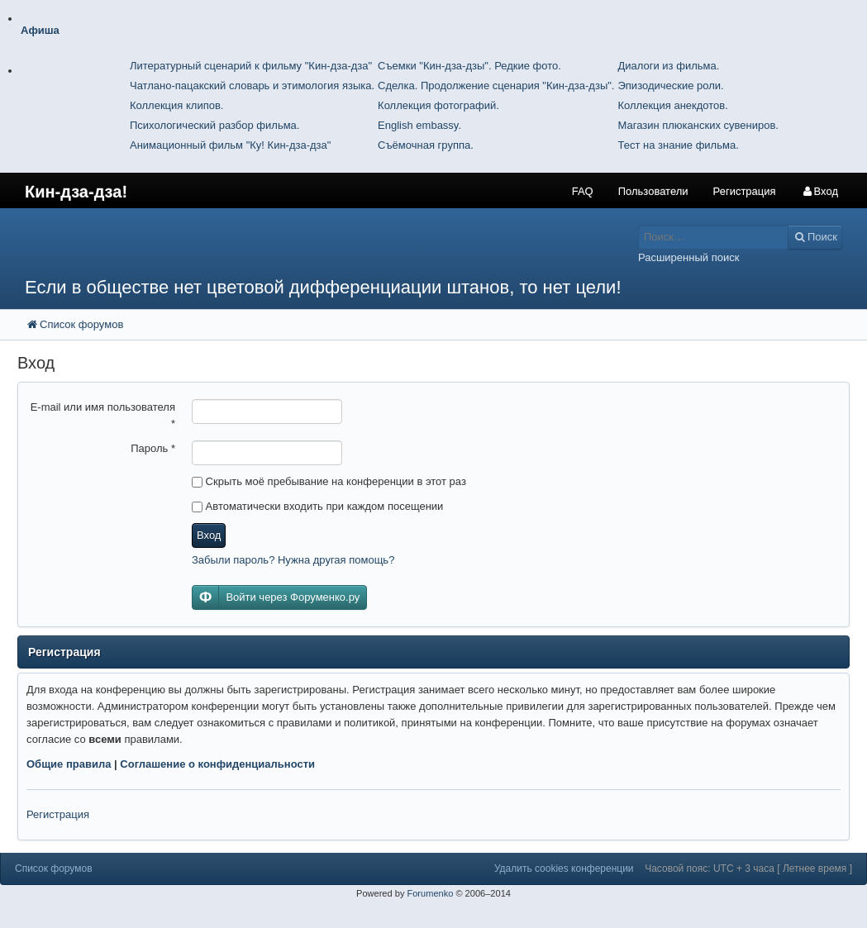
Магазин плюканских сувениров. (698, 125)
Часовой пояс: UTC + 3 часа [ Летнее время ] (748, 868)
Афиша (40, 30)
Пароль (153, 448)
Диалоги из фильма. (668, 65)
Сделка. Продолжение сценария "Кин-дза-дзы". (496, 85)
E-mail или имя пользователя (103, 415)
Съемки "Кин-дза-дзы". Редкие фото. (469, 65)
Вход (209, 535)
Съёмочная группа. (426, 145)
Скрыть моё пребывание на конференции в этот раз (329, 481)
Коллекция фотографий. (438, 105)
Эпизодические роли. (670, 85)
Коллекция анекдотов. (672, 105)
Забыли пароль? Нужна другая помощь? (293, 560)
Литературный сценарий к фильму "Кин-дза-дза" (251, 65)
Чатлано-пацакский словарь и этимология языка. (252, 85)
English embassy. (419, 125)
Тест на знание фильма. (677, 145)
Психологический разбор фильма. (214, 125)
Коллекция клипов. (176, 105)
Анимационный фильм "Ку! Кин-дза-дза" (230, 145)
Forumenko (430, 893)
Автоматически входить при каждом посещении (317, 506)
